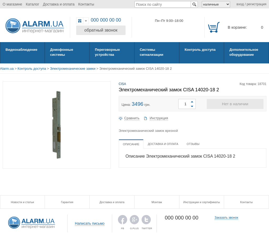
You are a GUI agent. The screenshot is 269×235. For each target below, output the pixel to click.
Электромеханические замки (72, 69)
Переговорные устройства (107, 52)
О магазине (12, 4)
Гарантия (67, 202)
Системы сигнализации (151, 52)
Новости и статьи (22, 202)
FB (122, 221)
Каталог (32, 4)
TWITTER (146, 221)
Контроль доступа (200, 50)
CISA (122, 84)
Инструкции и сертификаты (201, 202)
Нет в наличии (235, 104)
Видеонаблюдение (21, 50)
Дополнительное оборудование (243, 52)
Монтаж (157, 202)
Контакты (86, 4)
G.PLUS (134, 221)
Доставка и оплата (59, 4)
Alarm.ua (7, 69)
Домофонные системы (61, 52)
